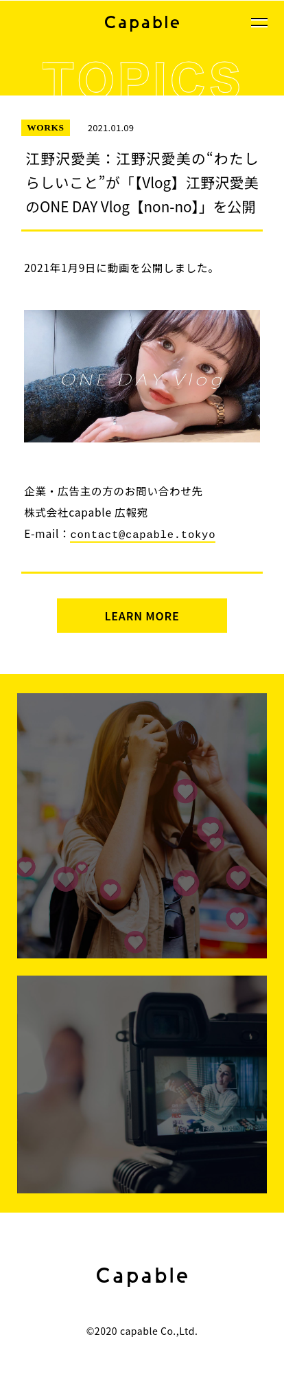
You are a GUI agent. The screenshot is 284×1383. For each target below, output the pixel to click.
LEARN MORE (141, 614)
